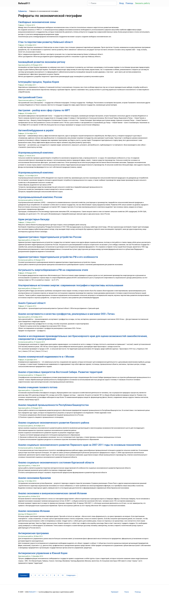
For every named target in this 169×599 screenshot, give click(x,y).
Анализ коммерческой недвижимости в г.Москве (46, 356)
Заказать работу (142, 3)
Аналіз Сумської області (32, 303)
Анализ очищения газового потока (37, 387)
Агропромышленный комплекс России (40, 197)
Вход (121, 3)
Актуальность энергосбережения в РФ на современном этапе (53, 270)
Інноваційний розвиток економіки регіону (41, 62)
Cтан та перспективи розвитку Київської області (45, 42)
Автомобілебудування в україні (36, 130)
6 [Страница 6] (46, 575)
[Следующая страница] (71, 575)
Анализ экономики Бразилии (34, 478)
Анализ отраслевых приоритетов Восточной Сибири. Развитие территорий (60, 372)
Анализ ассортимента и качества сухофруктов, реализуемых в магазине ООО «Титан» (66, 313)
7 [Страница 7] (50, 575)
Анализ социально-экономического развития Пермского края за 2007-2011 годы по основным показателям (79, 444)
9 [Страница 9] (58, 575)
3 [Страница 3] (35, 575)
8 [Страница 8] (54, 575)
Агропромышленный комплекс (36, 152)
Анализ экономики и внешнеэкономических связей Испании (52, 493)
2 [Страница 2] (31, 575)
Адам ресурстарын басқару (33, 219)
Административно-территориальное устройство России (49, 237)
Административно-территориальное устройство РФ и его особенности (58, 257)
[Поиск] (102, 3)
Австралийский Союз (30, 97)
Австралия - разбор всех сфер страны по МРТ (44, 110)
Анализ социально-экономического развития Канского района (53, 422)
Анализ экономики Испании (34, 511)
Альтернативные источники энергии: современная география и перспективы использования (70, 285)
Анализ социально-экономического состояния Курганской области (56, 462)
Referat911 (33, 592)
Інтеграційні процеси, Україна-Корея (38, 81)
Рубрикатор (22, 11)
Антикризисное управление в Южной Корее (42, 553)
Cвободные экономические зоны (37, 22)
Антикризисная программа (33, 533)
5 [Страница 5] (42, 575)
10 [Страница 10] (62, 575)
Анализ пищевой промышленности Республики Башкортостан (53, 405)
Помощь (129, 3)
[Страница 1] (24, 575)
